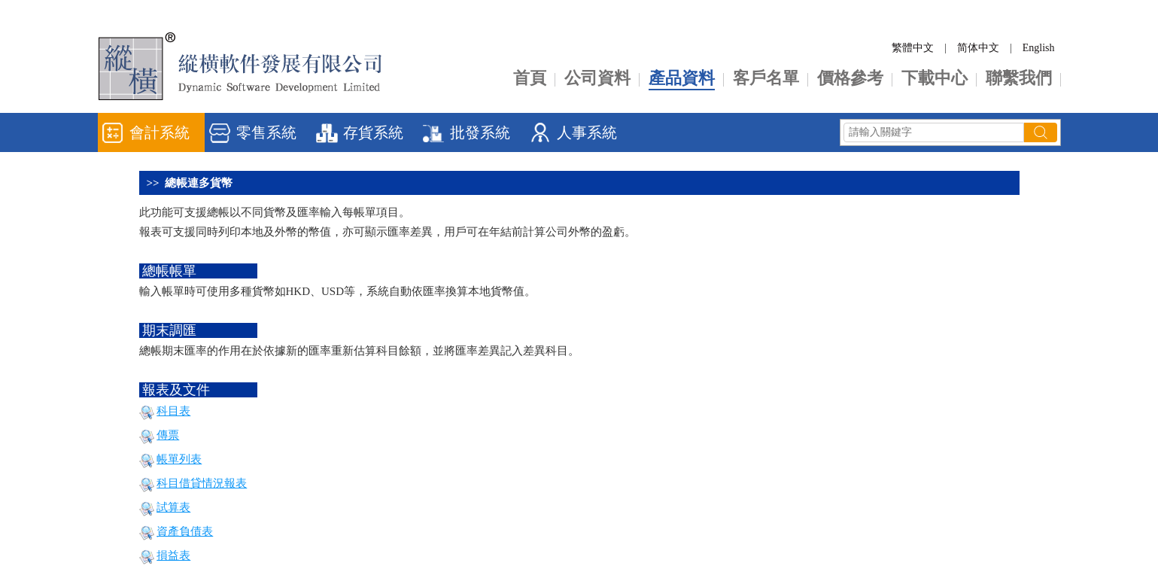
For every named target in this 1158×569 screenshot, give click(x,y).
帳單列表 (179, 459)
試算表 (173, 507)
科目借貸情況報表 (202, 483)
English (1039, 47)
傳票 (168, 435)
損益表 (173, 555)
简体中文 (978, 47)
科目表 (173, 411)
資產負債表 (185, 531)
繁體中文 (913, 47)
